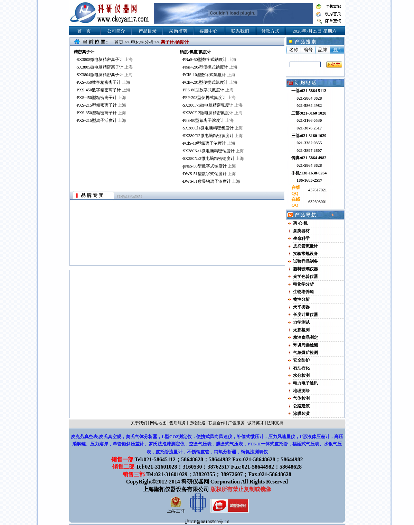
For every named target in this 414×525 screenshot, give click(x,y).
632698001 (317, 201)
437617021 (317, 190)
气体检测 (301, 398)
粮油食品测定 (305, 337)
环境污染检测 (305, 345)
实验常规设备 (305, 253)
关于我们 (139, 422)
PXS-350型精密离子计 (101, 112)
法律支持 (275, 422)
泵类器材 (301, 230)
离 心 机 (300, 223)
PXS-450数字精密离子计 (103, 90)
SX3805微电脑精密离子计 (105, 67)
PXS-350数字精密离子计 (103, 82)
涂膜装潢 (301, 413)
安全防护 (301, 360)
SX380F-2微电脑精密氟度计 (213, 112)
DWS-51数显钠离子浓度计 (211, 181)
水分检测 (301, 375)
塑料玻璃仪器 (305, 268)
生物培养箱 (303, 291)
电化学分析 (142, 42)
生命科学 (301, 238)
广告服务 (236, 422)
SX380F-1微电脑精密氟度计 (213, 105)
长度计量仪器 (305, 314)
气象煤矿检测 (305, 352)
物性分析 (301, 299)
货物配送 (197, 422)
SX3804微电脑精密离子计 (105, 74)
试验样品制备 (305, 261)
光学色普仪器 (305, 276)
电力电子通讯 (305, 383)
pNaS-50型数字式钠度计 (209, 166)
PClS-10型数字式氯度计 (209, 74)
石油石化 (301, 367)
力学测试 (301, 322)
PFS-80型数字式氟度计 (208, 90)
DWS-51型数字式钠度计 (209, 173)
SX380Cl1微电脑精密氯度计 (213, 128)
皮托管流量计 (305, 246)
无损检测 (301, 329)
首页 (118, 42)
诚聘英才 (255, 422)
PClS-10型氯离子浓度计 (209, 143)
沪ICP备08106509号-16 (207, 521)
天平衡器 (301, 307)
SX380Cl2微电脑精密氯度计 (213, 135)
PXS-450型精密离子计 (101, 97)
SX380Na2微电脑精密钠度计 (213, 158)
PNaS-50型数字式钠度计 (209, 59)
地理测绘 (301, 390)
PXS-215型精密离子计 (101, 105)
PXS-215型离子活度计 (101, 120)
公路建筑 (301, 406)
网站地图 (158, 422)
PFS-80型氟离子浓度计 (208, 120)
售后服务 (177, 422)
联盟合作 (216, 422)
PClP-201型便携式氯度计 (210, 82)
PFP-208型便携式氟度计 (209, 97)
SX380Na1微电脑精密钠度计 (213, 150)
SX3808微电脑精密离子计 (105, 59)
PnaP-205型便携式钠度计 (210, 67)
